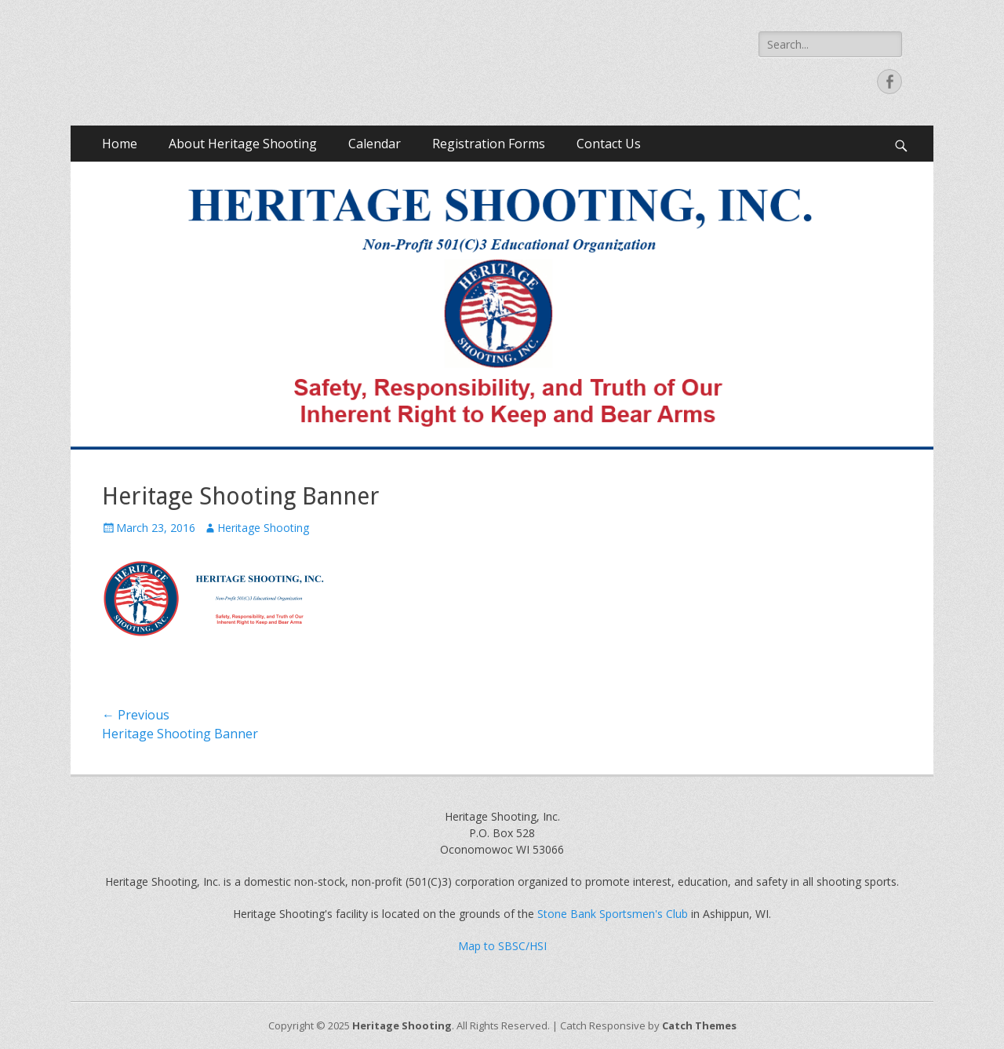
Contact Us (609, 143)
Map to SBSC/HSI (502, 945)
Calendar (374, 143)
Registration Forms (488, 143)
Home (119, 143)
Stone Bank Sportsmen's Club (612, 913)
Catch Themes (699, 1025)
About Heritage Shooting (243, 143)
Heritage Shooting (263, 527)
